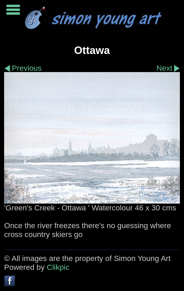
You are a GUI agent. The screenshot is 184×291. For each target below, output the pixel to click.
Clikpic (58, 267)
